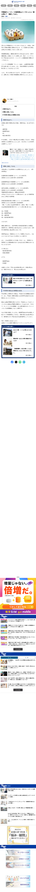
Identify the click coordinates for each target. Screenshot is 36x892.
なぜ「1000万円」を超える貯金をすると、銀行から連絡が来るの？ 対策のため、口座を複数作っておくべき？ (21, 679)
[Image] (18, 2)
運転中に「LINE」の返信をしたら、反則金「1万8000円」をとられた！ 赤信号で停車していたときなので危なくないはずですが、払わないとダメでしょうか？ (21, 673)
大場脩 (6, 16)
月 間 (26, 657)
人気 (3, 5)
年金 (29, 5)
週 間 (9, 657)
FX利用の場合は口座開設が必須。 (11, 115)
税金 (23, 5)
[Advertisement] (18, 87)
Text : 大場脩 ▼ (10, 99)
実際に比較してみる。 (8, 112)
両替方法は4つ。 (7, 109)
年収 (10, 5)
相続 (16, 5)
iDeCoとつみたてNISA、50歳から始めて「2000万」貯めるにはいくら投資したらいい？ (21, 667)
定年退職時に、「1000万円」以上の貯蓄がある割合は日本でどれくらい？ (21, 661)
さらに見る (18, 649)
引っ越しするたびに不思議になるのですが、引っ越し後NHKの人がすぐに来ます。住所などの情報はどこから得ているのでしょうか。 (21, 685)
